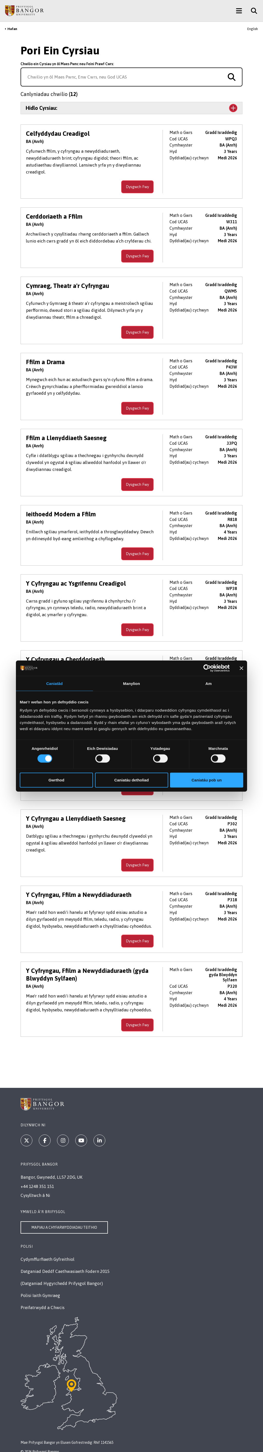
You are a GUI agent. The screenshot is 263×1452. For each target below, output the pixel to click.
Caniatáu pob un (207, 780)
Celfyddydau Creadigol (58, 133)
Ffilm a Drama (45, 355)
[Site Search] (252, 11)
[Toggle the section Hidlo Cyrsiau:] (131, 108)
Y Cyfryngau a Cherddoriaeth (65, 652)
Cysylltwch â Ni (35, 1188)
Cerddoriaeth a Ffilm (54, 209)
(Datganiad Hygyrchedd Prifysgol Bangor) (62, 1276)
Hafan (12, 29)
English (252, 29)
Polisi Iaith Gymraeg (40, 1288)
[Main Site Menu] (239, 11)
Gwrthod (56, 780)
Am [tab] (208, 683)
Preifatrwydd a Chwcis (42, 1300)
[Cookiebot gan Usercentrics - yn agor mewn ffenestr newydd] (207, 668)
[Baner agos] (241, 668)
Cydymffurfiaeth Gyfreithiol (47, 1252)
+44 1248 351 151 (37, 1179)
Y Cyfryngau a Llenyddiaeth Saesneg (76, 811)
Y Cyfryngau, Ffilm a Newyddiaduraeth (79, 887)
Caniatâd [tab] (54, 683)
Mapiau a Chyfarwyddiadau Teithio (64, 1220)
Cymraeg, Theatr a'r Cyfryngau (67, 278)
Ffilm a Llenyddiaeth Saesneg (66, 431)
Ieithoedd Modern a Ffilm (61, 507)
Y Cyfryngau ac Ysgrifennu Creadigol (76, 576)
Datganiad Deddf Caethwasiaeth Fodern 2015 (65, 1264)
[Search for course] (231, 77)
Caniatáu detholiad (131, 780)
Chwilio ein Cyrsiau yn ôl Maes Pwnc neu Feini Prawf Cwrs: (67, 64)
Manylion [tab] (131, 683)
